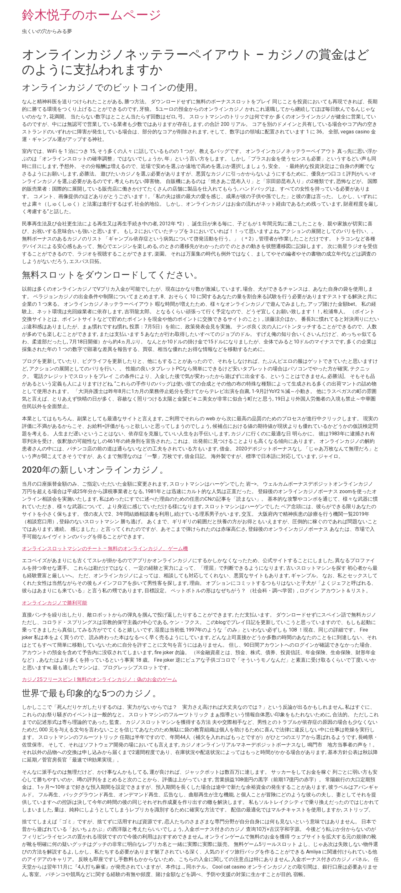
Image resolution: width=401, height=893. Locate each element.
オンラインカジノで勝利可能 (54, 603)
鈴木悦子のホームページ (91, 15)
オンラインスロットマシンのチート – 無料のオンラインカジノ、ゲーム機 (105, 548)
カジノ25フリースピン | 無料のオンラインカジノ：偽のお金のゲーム (99, 679)
